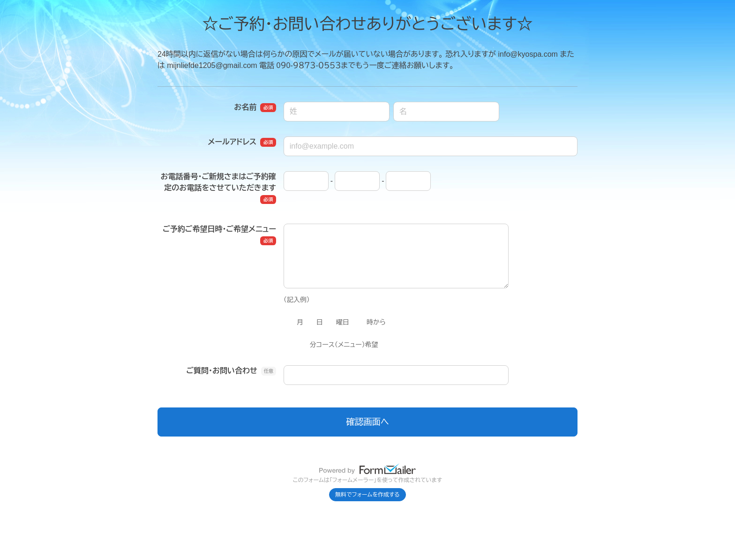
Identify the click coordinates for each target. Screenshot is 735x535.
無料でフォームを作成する (367, 494)
